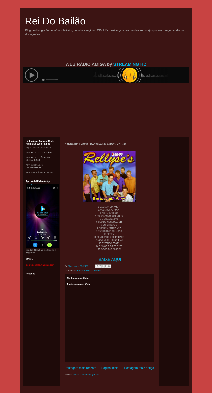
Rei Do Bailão (55, 21)
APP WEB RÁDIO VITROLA (39, 172)
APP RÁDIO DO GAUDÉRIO (39, 152)
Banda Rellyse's (85, 270)
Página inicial (110, 368)
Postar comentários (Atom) (86, 374)
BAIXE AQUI (110, 259)
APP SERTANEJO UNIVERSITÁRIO (34, 166)
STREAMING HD (130, 64)
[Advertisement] (106, 52)
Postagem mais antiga (139, 368)
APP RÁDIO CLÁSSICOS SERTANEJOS (38, 158)
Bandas (97, 270)
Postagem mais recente (80, 368)
